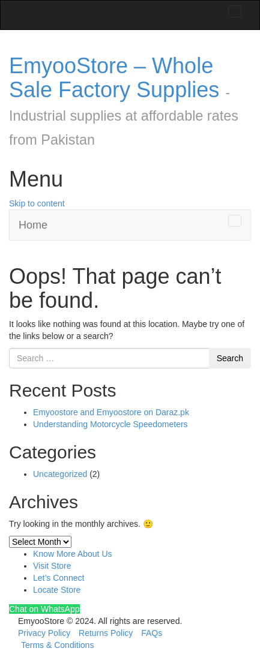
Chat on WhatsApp (44, 609)
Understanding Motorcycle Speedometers (110, 424)
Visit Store (52, 566)
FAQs (151, 633)
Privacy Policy (44, 633)
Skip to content (37, 203)
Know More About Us (72, 554)
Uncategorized (60, 474)
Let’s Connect (58, 578)
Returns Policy (106, 633)
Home (33, 225)
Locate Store (56, 590)
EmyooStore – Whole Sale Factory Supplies (123, 100)
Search (230, 358)
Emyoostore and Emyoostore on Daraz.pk (111, 412)
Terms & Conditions (57, 645)
